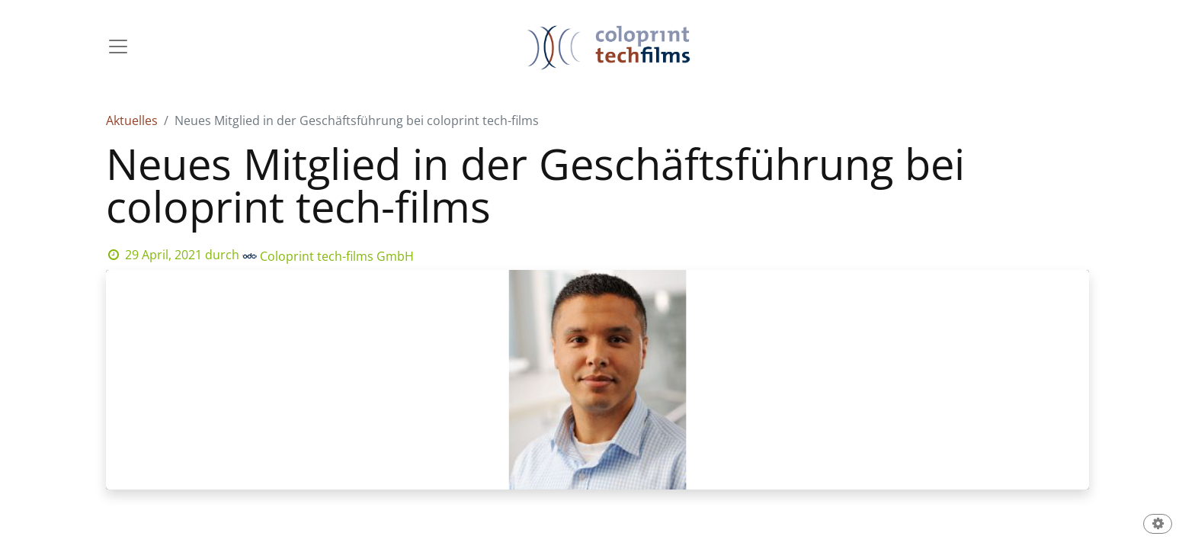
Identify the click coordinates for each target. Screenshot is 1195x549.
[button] (1157, 525)
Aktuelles (132, 120)
